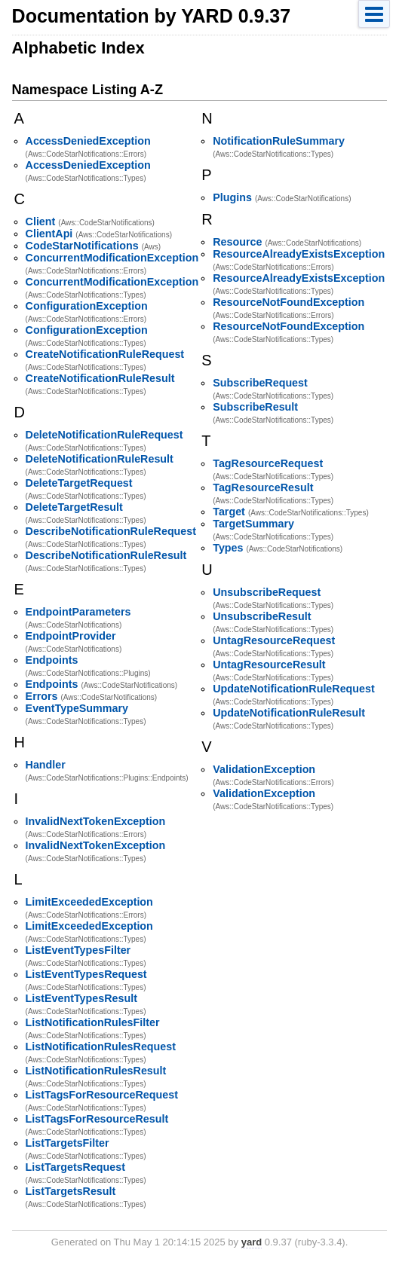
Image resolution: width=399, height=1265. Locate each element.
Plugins (232, 197)
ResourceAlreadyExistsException (299, 254)
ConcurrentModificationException (112, 258)
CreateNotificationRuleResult (100, 378)
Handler (46, 765)
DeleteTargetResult (74, 507)
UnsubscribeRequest (267, 592)
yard (251, 1242)
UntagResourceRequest (274, 640)
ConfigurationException (87, 306)
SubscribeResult (255, 407)
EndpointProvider (71, 636)
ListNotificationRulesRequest (101, 1046)
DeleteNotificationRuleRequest (104, 435)
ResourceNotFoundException (288, 302)
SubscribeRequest (260, 383)
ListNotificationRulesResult (96, 1071)
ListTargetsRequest (75, 1167)
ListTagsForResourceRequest (102, 1095)
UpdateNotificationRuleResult (289, 713)
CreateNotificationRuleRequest (105, 354)
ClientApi (49, 234)
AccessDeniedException (88, 141)
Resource (237, 242)
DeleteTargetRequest (79, 483)
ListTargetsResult (71, 1191)
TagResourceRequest (268, 463)
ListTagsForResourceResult (97, 1119)
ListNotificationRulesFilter (93, 1022)
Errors (42, 696)
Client (41, 221)
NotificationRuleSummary (279, 141)
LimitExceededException (89, 902)
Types (228, 548)
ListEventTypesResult (81, 998)
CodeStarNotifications (82, 246)
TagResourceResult (263, 487)
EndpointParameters (78, 612)
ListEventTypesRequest (86, 974)
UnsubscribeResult (262, 616)
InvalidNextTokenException (96, 821)
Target (229, 512)
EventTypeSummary (77, 708)
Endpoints (52, 660)
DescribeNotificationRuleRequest (111, 531)
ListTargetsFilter (67, 1143)
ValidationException (264, 769)
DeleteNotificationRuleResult (99, 459)
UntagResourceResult (269, 664)
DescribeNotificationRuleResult (106, 555)
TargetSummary (253, 524)
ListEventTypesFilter (78, 950)
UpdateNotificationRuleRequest (293, 689)
